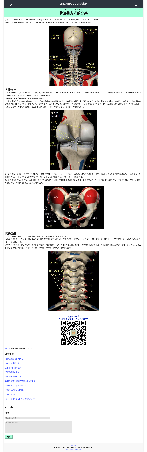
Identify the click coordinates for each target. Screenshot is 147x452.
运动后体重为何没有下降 (15, 377)
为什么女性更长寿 (12, 363)
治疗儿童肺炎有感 (12, 372)
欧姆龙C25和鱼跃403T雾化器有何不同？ (21, 381)
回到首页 (73, 445)
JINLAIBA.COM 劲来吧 (73, 3)
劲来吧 (8, 348)
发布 (9, 437)
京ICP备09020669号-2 (73, 449)
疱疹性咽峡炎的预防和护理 (15, 390)
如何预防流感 (10, 394)
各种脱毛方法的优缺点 (14, 359)
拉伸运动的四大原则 (13, 368)
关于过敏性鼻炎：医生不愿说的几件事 (20, 399)
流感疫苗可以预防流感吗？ (15, 386)
